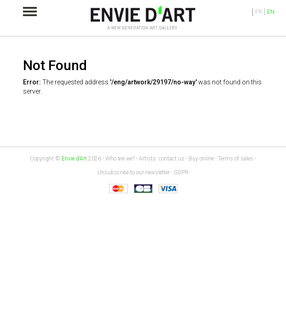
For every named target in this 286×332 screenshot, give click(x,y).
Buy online (201, 158)
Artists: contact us (161, 158)
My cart (233, 11)
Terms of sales (235, 158)
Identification (246, 12)
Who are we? (120, 158)
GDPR (181, 172)
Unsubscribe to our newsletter (133, 172)
